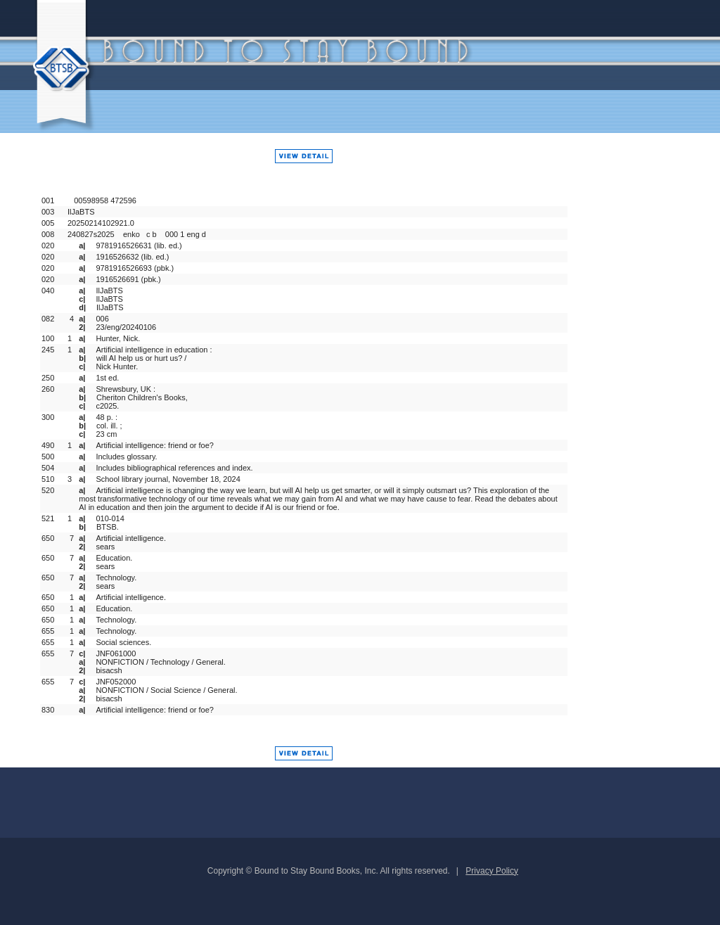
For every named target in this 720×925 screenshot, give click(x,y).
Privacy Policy (491, 871)
